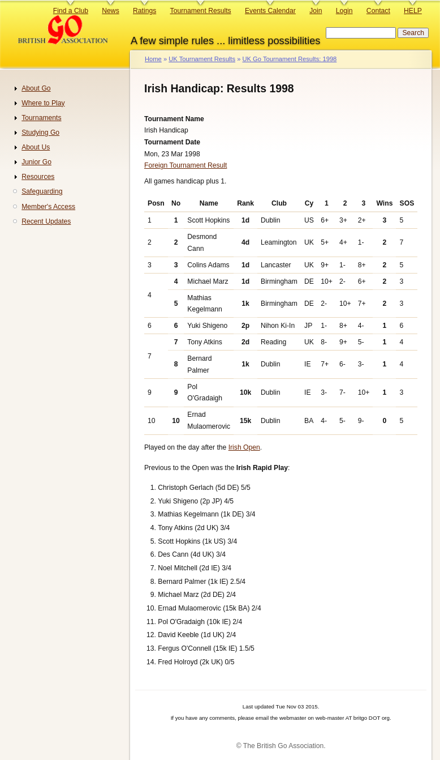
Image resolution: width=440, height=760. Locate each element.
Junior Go (36, 162)
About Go (35, 88)
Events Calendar (270, 11)
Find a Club (70, 11)
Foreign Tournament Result (185, 165)
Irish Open (244, 447)
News (110, 11)
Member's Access (48, 207)
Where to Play (42, 103)
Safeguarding (41, 191)
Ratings (144, 11)
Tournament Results (200, 11)
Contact (378, 11)
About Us (35, 147)
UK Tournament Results (202, 58)
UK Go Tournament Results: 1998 (289, 58)
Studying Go (40, 132)
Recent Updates (46, 221)
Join (315, 11)
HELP (413, 11)
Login (344, 11)
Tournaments (41, 118)
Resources (37, 177)
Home (153, 58)
